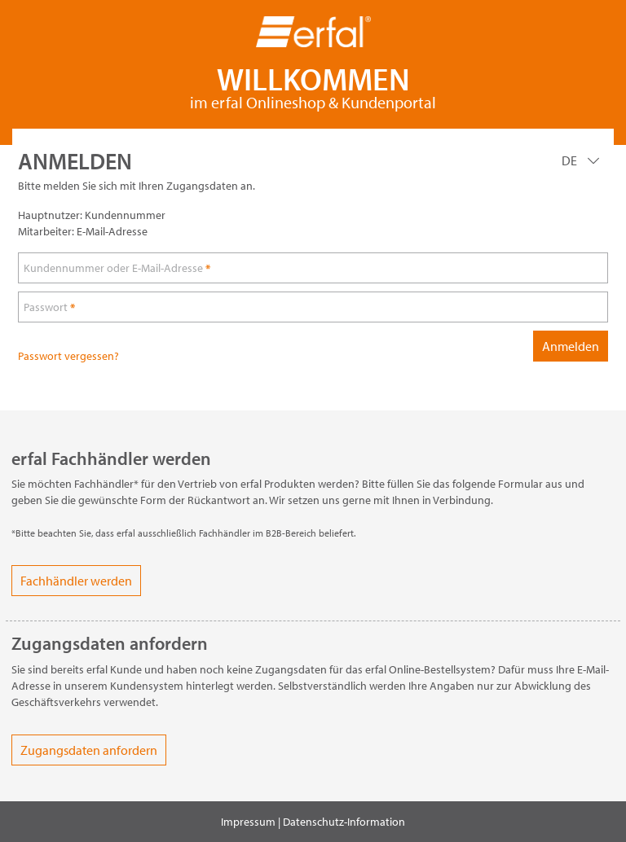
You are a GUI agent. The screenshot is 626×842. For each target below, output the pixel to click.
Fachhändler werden (76, 580)
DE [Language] (571, 160)
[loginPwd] (313, 307)
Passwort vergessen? (68, 356)
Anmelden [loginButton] (570, 346)
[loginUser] (313, 267)
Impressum (248, 821)
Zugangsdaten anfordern (88, 750)
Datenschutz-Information (344, 821)
